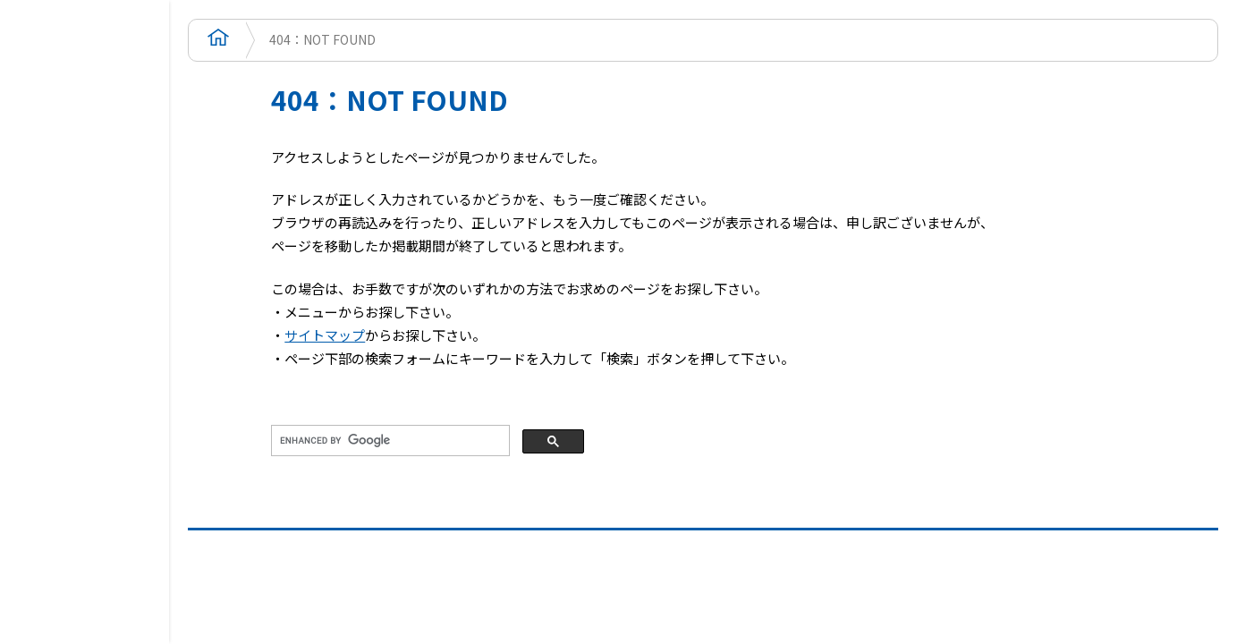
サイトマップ (324, 335)
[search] (388, 441)
